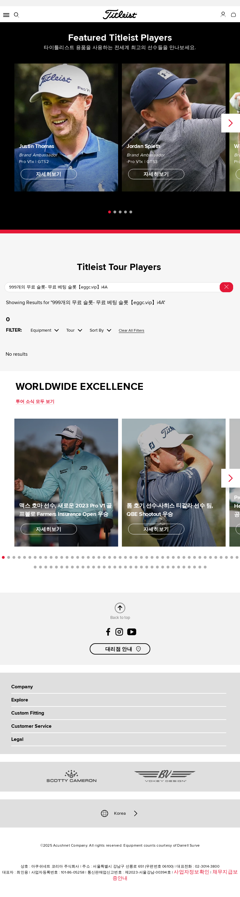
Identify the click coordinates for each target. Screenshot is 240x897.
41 (215, 557)
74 (183, 567)
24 (125, 557)
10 (51, 557)
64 (130, 567)
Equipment (41, 330)
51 (61, 567)
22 (114, 557)
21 (109, 557)
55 (83, 567)
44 (231, 557)
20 (104, 557)
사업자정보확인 (191, 872)
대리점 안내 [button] (123, 649)
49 (51, 567)
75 (189, 567)
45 (237, 557)
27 (141, 557)
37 (194, 557)
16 (83, 557)
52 (67, 567)
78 (205, 567)
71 (168, 567)
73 (178, 567)
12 (61, 557)
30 (157, 557)
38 (199, 557)
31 (162, 557)
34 (178, 557)
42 (221, 557)
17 (88, 557)
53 (72, 567)
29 (152, 557)
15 (77, 557)
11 (56, 557)
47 (40, 567)
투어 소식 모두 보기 (35, 401)
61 (114, 567)
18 (93, 557)
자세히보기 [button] (49, 174)
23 (120, 557)
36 (189, 557)
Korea (120, 813)
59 (104, 567)
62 (120, 567)
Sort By (97, 330)
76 (194, 567)
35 (183, 557)
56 (88, 567)
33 (173, 557)
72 (173, 567)
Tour (70, 330)
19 (99, 557)
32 (168, 557)
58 (99, 567)
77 (199, 567)
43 (226, 557)
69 (157, 567)
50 (56, 567)
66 (141, 567)
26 (136, 557)
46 (35, 567)
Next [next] (230, 123)
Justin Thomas (36, 145)
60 (109, 567)
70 (162, 567)
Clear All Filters (131, 331)
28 (146, 557)
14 (72, 557)
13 (67, 557)
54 (77, 567)
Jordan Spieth (143, 145)
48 (45, 567)
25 (130, 557)
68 (152, 567)
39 (205, 557)
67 (146, 567)
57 (93, 567)
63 (125, 567)
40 (210, 557)
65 (136, 567)
